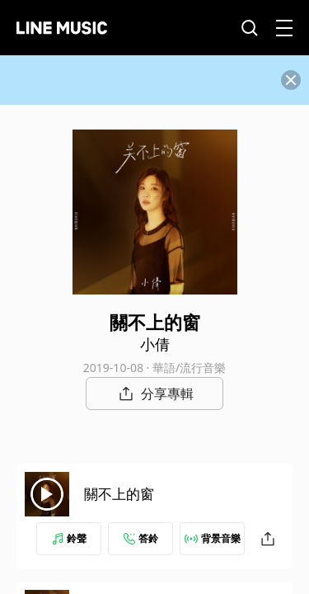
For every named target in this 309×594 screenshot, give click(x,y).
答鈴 (141, 538)
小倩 (155, 344)
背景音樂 (213, 538)
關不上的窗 (119, 493)
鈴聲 (69, 538)
